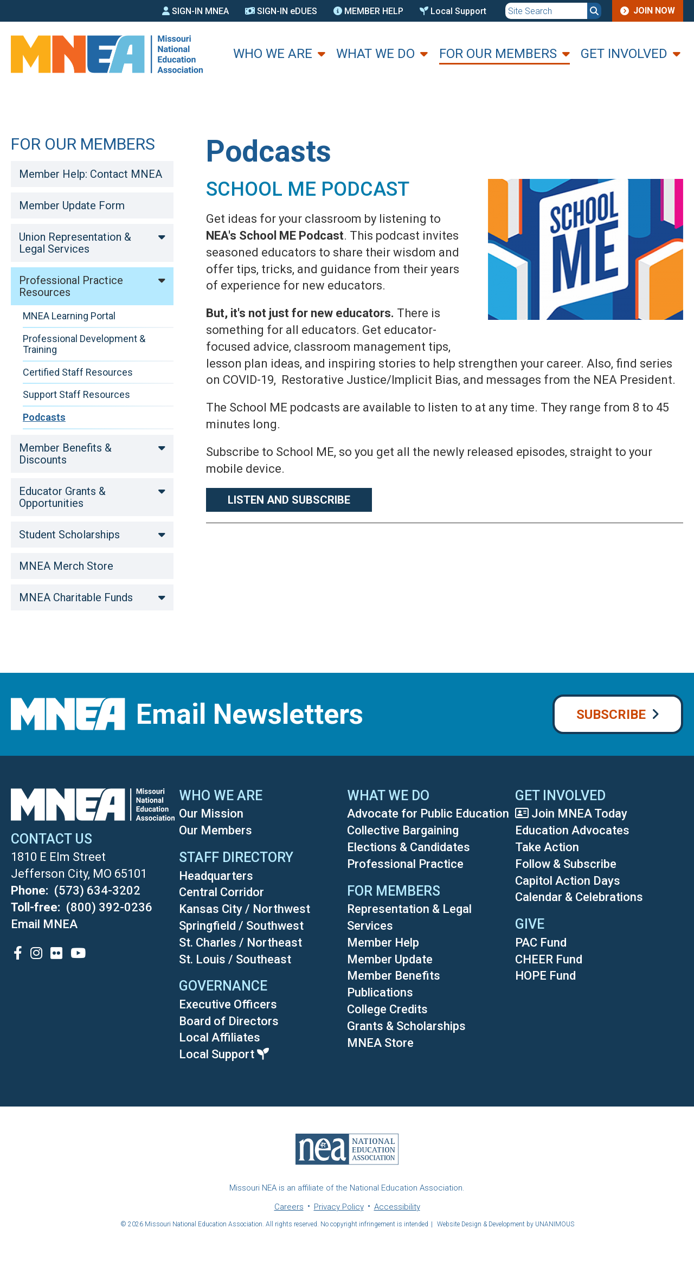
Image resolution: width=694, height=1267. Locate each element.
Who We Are (272, 53)
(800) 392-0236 (109, 907)
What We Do (375, 53)
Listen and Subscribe (289, 499)
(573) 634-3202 (97, 890)
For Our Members (498, 53)
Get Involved (624, 53)
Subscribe (611, 714)
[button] (577, 332)
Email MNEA (44, 924)
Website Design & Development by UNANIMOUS (505, 1224)
